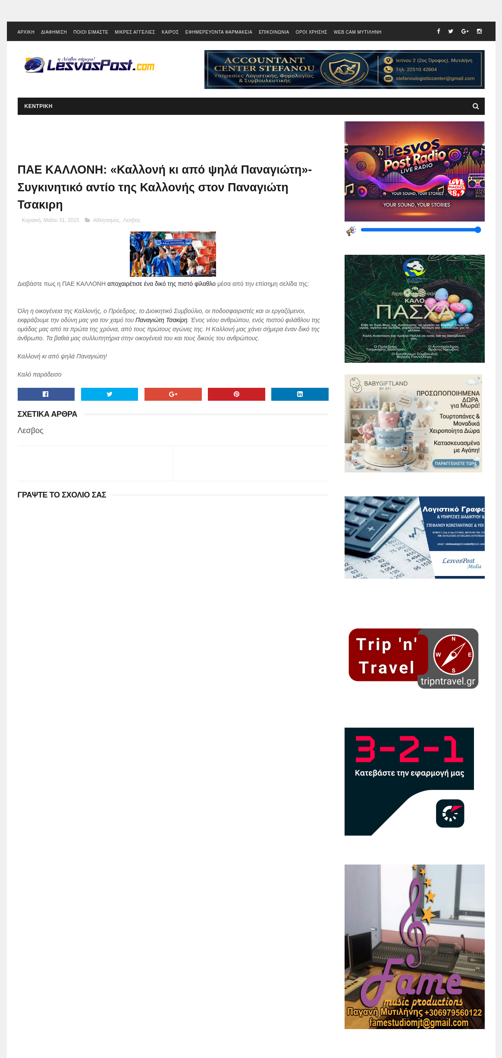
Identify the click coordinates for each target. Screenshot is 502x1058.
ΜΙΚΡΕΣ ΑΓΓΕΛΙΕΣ (135, 32)
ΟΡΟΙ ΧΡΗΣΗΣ (311, 32)
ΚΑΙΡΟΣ (170, 32)
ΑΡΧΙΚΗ (26, 32)
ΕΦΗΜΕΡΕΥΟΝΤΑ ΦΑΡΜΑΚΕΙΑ (218, 32)
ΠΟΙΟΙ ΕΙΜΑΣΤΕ (90, 32)
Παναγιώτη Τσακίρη (161, 320)
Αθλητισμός (106, 220)
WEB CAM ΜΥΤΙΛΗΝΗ (358, 32)
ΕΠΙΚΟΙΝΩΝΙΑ (274, 32)
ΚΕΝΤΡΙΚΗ (39, 106)
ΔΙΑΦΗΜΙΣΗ (54, 32)
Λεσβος (131, 220)
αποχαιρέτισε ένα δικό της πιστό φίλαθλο (161, 283)
